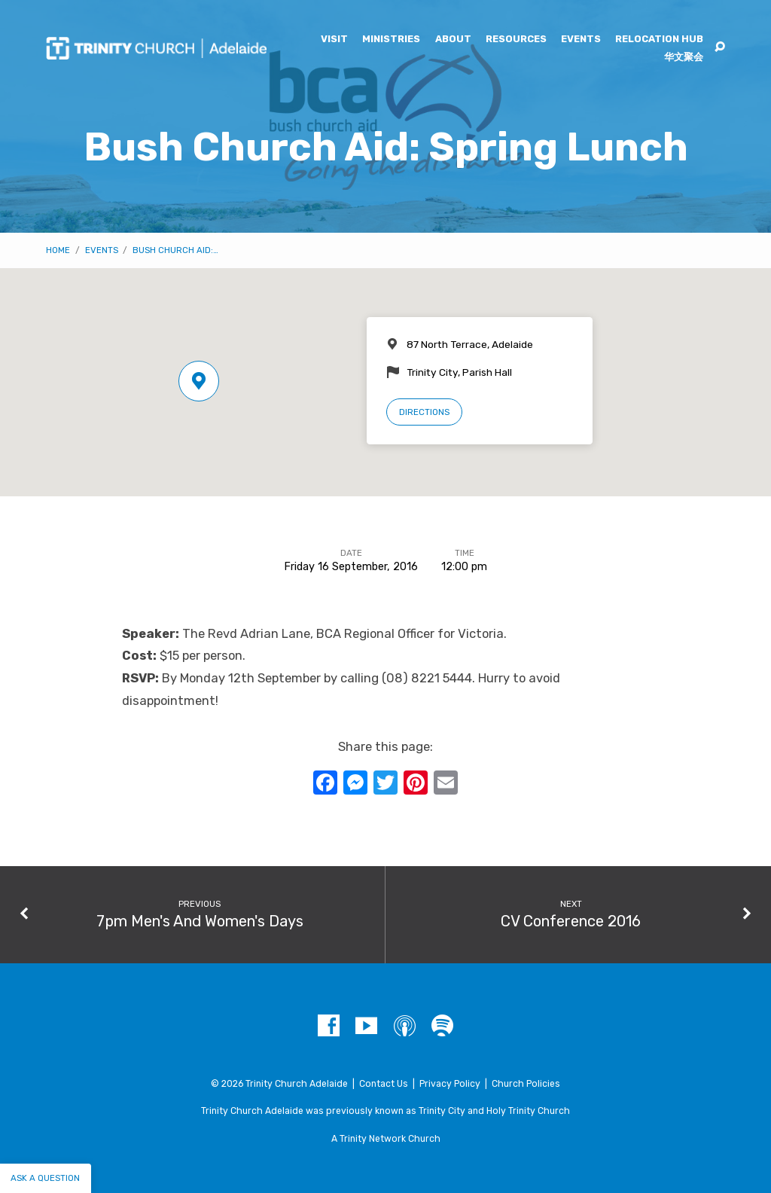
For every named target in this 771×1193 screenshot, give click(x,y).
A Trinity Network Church (385, 1139)
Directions (424, 412)
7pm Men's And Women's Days (199, 921)
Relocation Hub (659, 39)
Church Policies (526, 1084)
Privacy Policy (449, 1084)
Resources (516, 39)
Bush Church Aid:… (175, 250)
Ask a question (45, 1178)
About (453, 39)
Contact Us (383, 1084)
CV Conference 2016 (571, 921)
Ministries (391, 39)
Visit (334, 39)
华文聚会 (683, 58)
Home (58, 250)
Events (581, 39)
